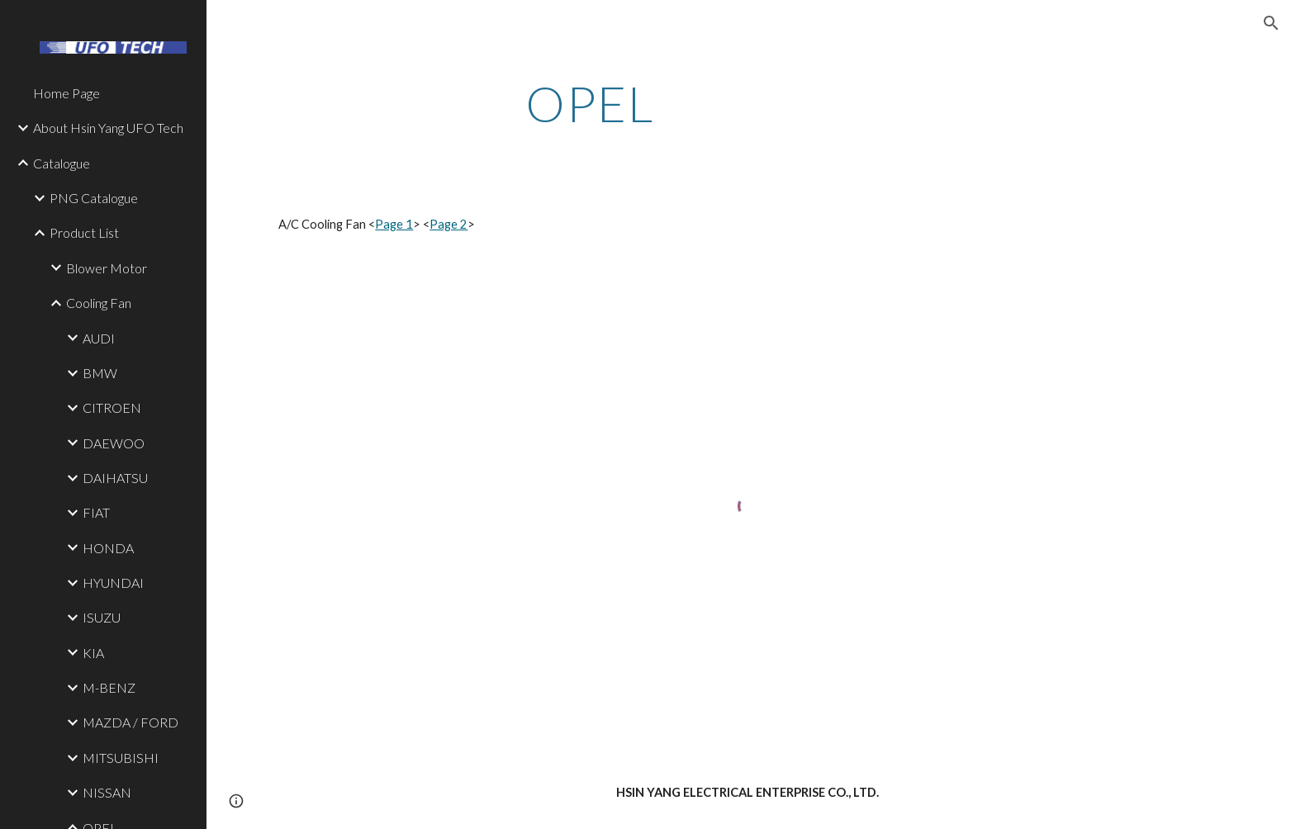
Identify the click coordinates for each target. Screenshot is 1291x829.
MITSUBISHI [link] (121, 757)
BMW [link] (100, 373)
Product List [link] (84, 232)
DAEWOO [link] (114, 443)
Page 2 (449, 224)
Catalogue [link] (61, 163)
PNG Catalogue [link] (94, 198)
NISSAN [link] (107, 792)
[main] (590, 103)
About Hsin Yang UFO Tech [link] (108, 127)
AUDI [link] (99, 338)
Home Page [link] (66, 93)
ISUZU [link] (102, 617)
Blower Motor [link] (106, 268)
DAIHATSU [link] (115, 478)
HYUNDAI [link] (113, 582)
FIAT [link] (96, 512)
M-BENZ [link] (109, 687)
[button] (1271, 23)
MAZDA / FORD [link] (130, 722)
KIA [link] (93, 653)
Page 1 (394, 224)
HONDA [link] (108, 548)
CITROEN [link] (112, 407)
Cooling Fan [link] (98, 302)
